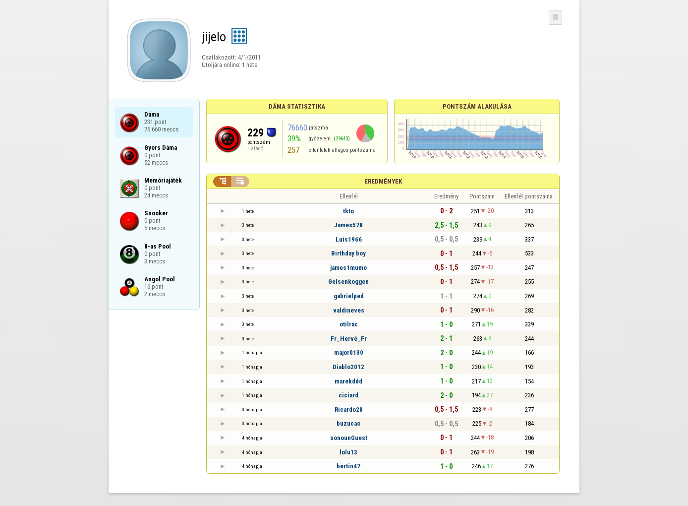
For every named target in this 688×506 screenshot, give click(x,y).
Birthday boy (348, 253)
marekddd (348, 381)
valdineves (348, 310)
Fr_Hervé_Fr (349, 338)
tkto (348, 211)
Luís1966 (349, 239)
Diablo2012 (348, 367)
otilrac (349, 324)
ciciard (348, 395)
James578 (348, 225)
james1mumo (348, 267)
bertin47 (348, 466)
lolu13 (348, 452)
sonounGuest (348, 438)
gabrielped (349, 296)
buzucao (348, 423)
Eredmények (383, 181)
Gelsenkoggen (348, 281)
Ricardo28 (349, 409)
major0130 (348, 352)
